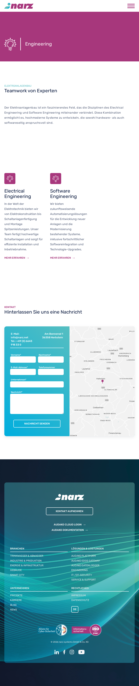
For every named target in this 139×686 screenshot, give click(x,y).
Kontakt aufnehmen (69, 511)
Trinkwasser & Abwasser (26, 555)
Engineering (79, 570)
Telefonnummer (47, 367)
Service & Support (83, 579)
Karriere (16, 600)
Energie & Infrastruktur (26, 565)
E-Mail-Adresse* (19, 367)
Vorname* (16, 355)
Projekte (16, 595)
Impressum (78, 595)
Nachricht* (16, 392)
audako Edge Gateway (85, 560)
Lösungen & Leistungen (87, 548)
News (13, 609)
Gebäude (16, 570)
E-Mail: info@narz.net (19, 335)
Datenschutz (80, 600)
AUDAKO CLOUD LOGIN (68, 524)
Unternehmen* (18, 380)
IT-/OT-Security (81, 575)
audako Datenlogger (85, 565)
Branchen (17, 548)
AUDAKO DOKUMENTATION (68, 530)
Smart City (17, 575)
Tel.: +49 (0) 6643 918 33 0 (21, 343)
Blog (13, 605)
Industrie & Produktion (26, 560)
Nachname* (45, 355)
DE (75, 609)
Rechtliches (80, 588)
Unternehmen (19, 588)
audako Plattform (83, 555)
